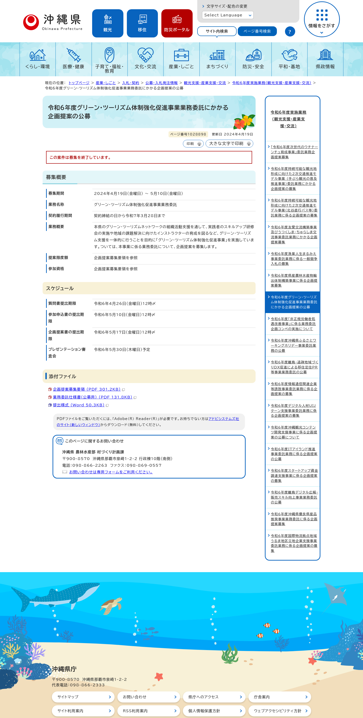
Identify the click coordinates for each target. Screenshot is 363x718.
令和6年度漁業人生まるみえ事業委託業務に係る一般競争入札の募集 (294, 242)
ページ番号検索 (257, 31)
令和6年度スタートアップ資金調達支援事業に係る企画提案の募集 (294, 459)
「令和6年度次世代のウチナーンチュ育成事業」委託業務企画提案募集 (294, 135)
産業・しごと (181, 66)
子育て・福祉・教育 (109, 68)
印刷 (190, 143)
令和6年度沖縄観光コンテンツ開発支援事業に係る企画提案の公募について (294, 415)
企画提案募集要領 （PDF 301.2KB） (89, 389)
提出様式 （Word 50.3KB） (81, 405)
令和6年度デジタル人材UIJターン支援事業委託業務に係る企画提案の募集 (294, 394)
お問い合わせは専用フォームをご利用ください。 (111, 472)
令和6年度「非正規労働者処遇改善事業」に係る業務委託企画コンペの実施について (293, 307)
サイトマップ (67, 680)
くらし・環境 (37, 66)
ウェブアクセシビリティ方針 (278, 694)
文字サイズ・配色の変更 (227, 6)
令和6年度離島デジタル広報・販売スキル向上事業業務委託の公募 (294, 481)
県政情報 (325, 66)
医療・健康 (73, 66)
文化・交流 (145, 66)
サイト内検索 (217, 31)
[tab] (216, 31)
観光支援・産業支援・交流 (205, 83)
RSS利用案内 (135, 694)
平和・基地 (289, 66)
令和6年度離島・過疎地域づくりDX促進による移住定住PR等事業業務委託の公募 (294, 350)
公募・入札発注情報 (161, 83)
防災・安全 (253, 66)
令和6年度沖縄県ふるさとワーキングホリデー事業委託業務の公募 (293, 329)
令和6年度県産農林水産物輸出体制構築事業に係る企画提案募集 (294, 264)
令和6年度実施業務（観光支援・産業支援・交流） (272, 83)
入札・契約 (130, 83)
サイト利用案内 (70, 694)
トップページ (79, 83)
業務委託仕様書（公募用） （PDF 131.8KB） (94, 397)
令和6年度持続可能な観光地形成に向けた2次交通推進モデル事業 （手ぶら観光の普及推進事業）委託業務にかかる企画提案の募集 (294, 162)
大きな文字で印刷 (226, 143)
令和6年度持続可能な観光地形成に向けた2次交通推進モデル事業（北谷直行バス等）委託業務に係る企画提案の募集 (294, 191)
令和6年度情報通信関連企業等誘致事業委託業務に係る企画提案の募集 (294, 372)
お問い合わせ (135, 680)
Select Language (223, 15)
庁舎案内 (262, 680)
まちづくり (217, 66)
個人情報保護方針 (204, 694)
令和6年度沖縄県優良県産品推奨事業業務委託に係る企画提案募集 (294, 502)
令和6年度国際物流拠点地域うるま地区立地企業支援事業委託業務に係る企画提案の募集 (294, 527)
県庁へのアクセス (203, 680)
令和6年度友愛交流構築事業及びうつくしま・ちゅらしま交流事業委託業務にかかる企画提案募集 (294, 218)
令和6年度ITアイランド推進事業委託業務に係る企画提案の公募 (294, 437)
